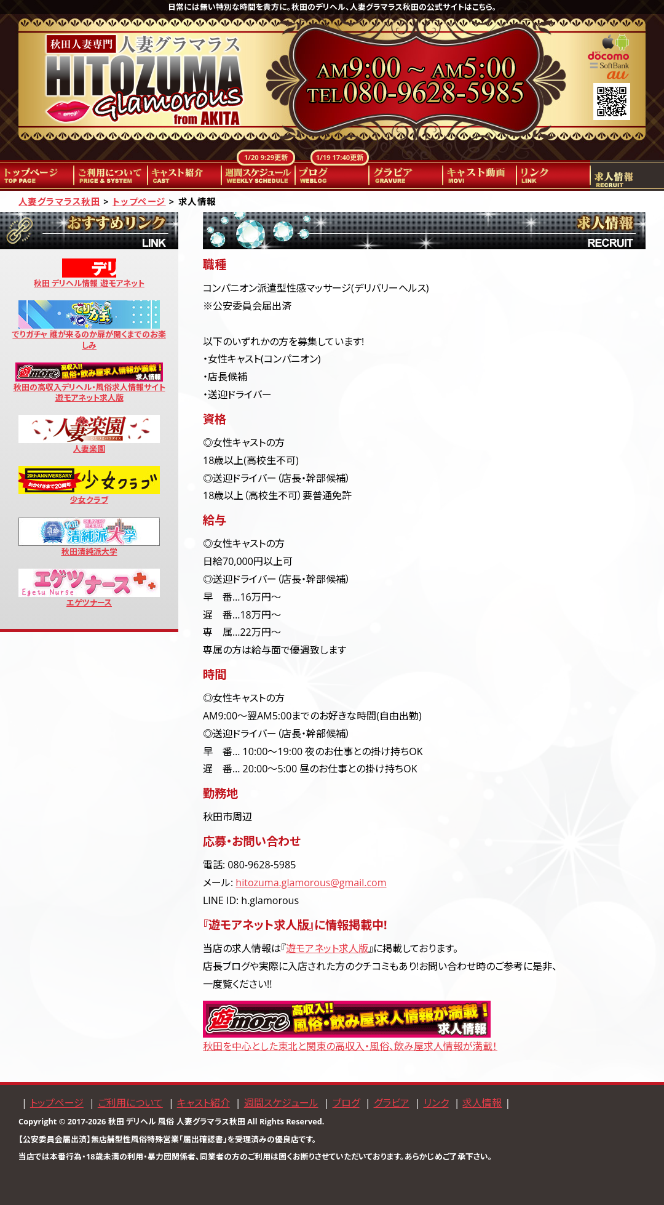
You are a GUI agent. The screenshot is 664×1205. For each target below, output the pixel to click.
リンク (553, 175)
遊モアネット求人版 (327, 948)
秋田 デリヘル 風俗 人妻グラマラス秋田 (176, 1121)
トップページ (37, 175)
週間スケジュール (258, 175)
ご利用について (111, 175)
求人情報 (627, 175)
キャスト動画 (479, 175)
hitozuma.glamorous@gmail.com (310, 882)
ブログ (332, 175)
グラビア (406, 175)
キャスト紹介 (184, 175)
